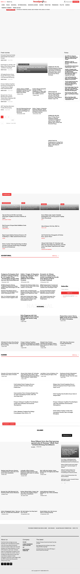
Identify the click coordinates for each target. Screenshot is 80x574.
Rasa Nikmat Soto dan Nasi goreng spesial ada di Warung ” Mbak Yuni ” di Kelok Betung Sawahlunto (45, 443)
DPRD (23, 203)
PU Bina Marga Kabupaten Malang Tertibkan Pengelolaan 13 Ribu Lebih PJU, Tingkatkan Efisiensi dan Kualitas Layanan (39, 91)
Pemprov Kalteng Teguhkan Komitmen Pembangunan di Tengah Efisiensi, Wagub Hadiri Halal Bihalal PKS (30, 344)
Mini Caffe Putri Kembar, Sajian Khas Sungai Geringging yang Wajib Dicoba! (49, 471)
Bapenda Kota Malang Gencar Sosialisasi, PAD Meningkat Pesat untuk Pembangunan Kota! (9, 292)
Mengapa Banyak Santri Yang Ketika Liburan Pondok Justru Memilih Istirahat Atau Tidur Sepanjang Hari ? (69, 451)
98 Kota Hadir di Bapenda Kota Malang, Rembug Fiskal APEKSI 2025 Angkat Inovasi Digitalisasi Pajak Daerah (30, 292)
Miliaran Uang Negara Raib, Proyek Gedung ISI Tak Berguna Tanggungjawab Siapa (71, 98)
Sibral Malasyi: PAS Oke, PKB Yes (50, 226)
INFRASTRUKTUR (52, 91)
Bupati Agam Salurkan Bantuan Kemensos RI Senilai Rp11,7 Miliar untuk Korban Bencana (14, 235)
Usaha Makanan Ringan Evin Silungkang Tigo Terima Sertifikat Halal (49, 493)
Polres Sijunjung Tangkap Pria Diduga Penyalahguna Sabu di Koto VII (24, 412)
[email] (70, 289)
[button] (9, 1)
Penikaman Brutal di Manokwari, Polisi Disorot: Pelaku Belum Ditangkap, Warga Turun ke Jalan (68, 374)
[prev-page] (62, 483)
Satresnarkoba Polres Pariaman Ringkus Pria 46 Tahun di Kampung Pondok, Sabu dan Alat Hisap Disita (26, 394)
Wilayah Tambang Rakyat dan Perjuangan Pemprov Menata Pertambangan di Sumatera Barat (69, 471)
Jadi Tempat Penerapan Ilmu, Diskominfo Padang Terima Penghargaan (47, 297)
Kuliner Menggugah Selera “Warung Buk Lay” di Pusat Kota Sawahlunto (10, 512)
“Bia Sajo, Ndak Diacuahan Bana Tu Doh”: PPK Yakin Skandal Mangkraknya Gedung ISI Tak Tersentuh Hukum (71, 83)
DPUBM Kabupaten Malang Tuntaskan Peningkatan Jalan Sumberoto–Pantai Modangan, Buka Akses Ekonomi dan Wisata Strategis (55, 72)
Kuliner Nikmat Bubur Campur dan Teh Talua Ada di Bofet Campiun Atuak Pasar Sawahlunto (29, 493)
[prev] (70, 9)
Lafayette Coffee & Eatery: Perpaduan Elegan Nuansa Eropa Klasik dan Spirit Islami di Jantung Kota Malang (29, 472)
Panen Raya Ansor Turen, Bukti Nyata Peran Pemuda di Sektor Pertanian (68, 317)
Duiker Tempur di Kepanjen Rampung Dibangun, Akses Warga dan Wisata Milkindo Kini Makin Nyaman (39, 110)
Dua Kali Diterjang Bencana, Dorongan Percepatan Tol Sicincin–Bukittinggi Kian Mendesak (24, 110)
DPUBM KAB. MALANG (53, 66)
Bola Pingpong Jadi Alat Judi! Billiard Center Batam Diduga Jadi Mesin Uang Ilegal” (8, 66)
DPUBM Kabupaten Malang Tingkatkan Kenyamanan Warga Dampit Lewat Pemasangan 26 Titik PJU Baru (10, 286)
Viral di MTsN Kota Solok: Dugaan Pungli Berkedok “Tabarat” (71, 66)
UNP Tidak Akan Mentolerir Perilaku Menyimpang (67, 342)
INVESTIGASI (4, 60)
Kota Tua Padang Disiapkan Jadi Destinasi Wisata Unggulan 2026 (9, 297)
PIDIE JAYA (43, 227)
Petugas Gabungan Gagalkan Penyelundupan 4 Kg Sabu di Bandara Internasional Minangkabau (65, 403)
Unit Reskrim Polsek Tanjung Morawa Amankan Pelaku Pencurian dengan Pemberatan (24, 385)
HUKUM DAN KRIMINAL (24, 64)
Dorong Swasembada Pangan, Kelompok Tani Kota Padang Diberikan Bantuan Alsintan (47, 292)
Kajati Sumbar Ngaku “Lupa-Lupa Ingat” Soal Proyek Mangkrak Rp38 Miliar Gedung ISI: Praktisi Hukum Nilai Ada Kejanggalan (71, 88)
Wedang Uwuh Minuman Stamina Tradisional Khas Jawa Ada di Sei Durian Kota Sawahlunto (10, 471)
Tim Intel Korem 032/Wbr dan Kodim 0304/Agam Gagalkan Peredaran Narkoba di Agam (14, 216)
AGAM (3, 238)
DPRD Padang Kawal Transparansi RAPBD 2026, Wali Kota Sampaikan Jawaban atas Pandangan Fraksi (49, 286)
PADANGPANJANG (6, 203)
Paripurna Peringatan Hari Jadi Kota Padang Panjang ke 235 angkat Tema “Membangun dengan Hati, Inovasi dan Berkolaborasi (10, 277)
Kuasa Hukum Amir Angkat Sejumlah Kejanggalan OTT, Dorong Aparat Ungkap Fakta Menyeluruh (52, 216)
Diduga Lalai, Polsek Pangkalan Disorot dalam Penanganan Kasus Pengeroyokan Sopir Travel (64, 385)
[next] (73, 9)
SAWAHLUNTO (5, 228)
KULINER (33, 447)
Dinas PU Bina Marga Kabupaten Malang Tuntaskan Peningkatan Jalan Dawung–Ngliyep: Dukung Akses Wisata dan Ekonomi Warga (55, 120)
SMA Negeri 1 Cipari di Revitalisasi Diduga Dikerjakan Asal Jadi (71, 62)
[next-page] (2, 123)
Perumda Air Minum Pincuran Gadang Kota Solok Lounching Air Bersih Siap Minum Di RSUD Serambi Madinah (49, 277)
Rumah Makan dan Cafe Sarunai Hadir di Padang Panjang (48, 512)
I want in (70, 293)
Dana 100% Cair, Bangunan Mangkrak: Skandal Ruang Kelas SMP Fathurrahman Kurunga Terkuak (71, 57)
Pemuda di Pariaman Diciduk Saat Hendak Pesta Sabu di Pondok (33, 9)
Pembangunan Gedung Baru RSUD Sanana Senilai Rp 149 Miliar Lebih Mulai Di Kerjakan (55, 144)
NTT (42, 219)
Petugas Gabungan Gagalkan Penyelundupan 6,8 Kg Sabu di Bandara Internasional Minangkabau (26, 403)
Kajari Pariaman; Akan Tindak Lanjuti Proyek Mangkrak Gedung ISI (71, 94)
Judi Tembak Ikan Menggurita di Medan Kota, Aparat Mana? (52, 235)
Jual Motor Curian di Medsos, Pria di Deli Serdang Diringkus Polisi (49, 374)
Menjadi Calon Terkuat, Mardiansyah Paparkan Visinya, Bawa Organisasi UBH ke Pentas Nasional (48, 344)
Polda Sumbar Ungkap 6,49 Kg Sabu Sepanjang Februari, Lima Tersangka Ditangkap (63, 412)
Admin (2, 109)
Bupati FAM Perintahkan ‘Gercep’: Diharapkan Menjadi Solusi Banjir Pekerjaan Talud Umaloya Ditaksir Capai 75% (55, 96)
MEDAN (43, 238)
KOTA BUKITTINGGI (6, 219)
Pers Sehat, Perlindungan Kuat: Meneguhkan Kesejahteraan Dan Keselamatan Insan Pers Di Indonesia (70, 461)
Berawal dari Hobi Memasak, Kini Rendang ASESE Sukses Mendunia (10, 492)
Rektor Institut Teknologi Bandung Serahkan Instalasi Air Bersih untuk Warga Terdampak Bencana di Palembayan (14, 245)
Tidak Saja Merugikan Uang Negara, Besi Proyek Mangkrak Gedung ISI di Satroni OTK (71, 78)
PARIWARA (44, 204)
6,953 (12, 120)
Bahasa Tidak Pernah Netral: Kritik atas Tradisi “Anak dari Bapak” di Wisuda (69, 466)
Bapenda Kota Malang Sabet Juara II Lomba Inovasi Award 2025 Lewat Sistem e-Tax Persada (30, 286)
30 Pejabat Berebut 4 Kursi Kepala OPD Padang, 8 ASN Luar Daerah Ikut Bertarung (7, 76)
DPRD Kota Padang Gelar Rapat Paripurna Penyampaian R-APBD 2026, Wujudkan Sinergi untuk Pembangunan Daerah (29, 298)
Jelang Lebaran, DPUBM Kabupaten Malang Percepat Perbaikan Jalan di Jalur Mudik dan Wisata (24, 90)
